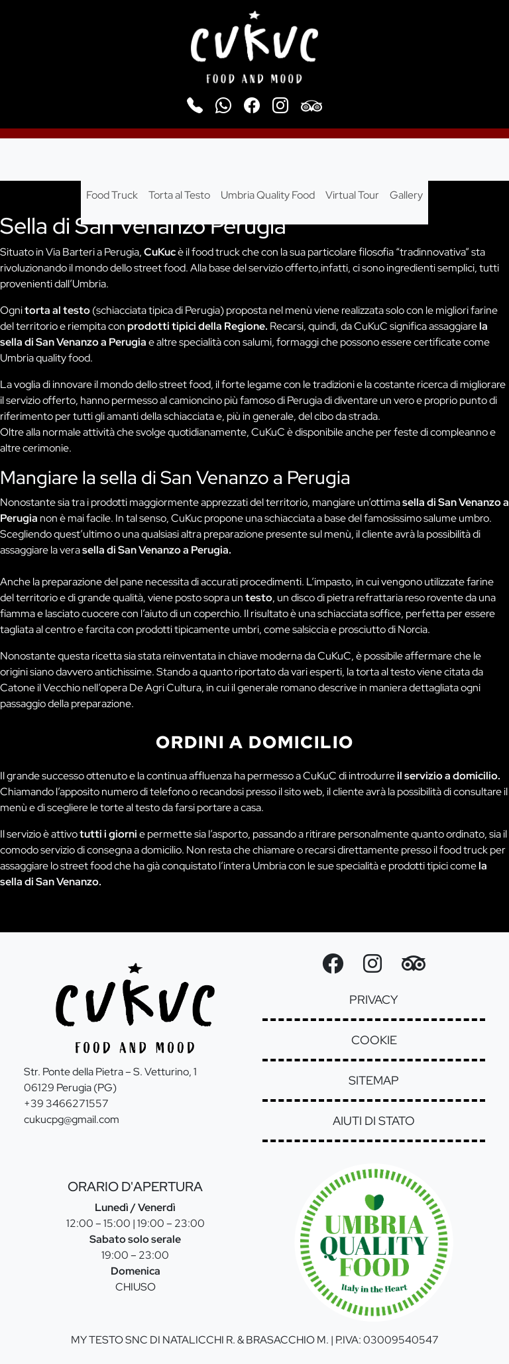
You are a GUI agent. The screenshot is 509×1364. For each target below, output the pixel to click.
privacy (373, 999)
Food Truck (112, 195)
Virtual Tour (352, 195)
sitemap (374, 1080)
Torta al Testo (179, 195)
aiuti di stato (374, 1120)
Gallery (406, 195)
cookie (374, 1039)
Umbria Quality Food (268, 195)
